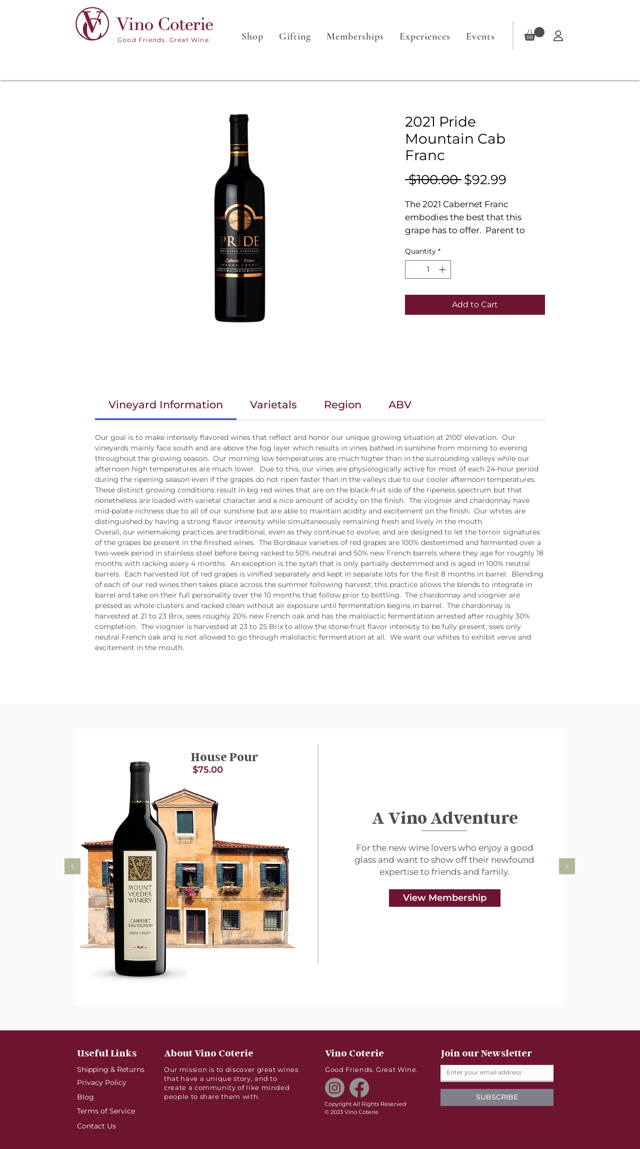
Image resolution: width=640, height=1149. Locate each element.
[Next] (567, 867)
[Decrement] (412, 269)
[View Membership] (444, 898)
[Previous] (72, 867)
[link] (165, 404)
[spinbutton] (428, 269)
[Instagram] (334, 1087)
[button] (534, 34)
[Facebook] (359, 1087)
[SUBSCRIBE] (497, 1097)
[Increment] (443, 269)
